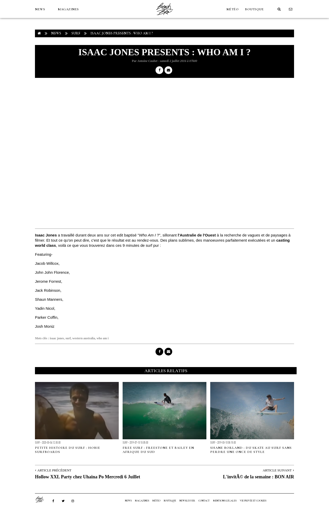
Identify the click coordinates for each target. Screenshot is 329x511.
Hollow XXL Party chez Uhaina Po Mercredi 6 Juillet (87, 476)
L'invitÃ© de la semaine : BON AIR (258, 476)
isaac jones (57, 338)
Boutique (254, 9)
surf (68, 338)
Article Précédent (54, 470)
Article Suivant (277, 470)
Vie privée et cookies (253, 500)
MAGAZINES (68, 9)
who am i (103, 338)
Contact (204, 500)
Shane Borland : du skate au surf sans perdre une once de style (251, 450)
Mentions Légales (224, 500)
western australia (83, 338)
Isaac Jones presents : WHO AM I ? (121, 33)
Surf (75, 33)
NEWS (40, 9)
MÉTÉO (232, 9)
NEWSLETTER (187, 500)
